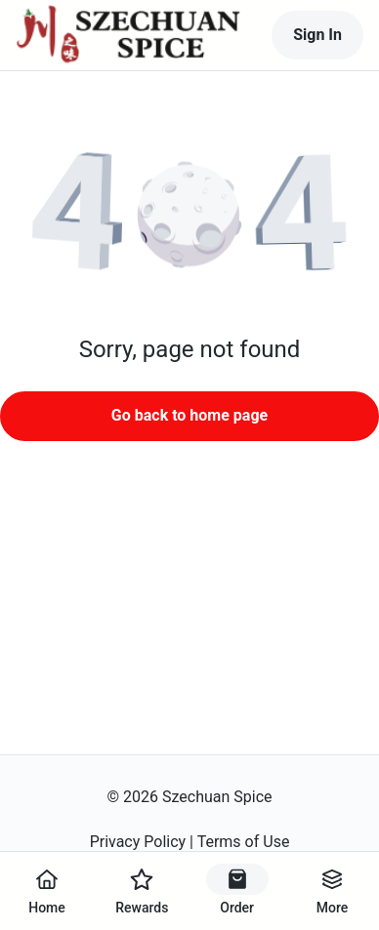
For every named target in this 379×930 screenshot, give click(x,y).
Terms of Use (243, 841)
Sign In (317, 34)
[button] (189, 212)
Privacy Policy (138, 841)
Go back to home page (189, 415)
